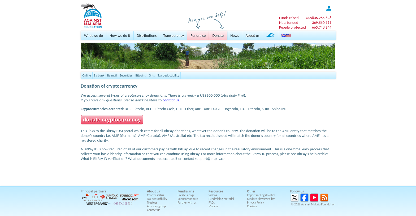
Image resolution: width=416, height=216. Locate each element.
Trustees (152, 202)
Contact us (153, 210)
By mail (112, 75)
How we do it (120, 35)
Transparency (173, 35)
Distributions (147, 35)
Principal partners (93, 191)
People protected (292, 27)
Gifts (152, 75)
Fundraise (198, 35)
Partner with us (187, 202)
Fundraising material (221, 199)
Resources (216, 191)
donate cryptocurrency (112, 120)
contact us (171, 100)
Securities (126, 75)
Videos (213, 195)
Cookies (252, 206)
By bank (99, 75)
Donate (218, 35)
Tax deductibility (168, 75)
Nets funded (288, 22)
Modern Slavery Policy (261, 199)
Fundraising (186, 191)
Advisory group (156, 206)
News (234, 35)
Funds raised (289, 17)
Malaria (213, 206)
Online (86, 75)
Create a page (186, 195)
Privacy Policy (255, 202)
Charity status (155, 195)
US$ (318, 17)
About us (252, 35)
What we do (93, 35)
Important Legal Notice (261, 195)
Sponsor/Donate (188, 199)
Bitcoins (140, 75)
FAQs (212, 202)
